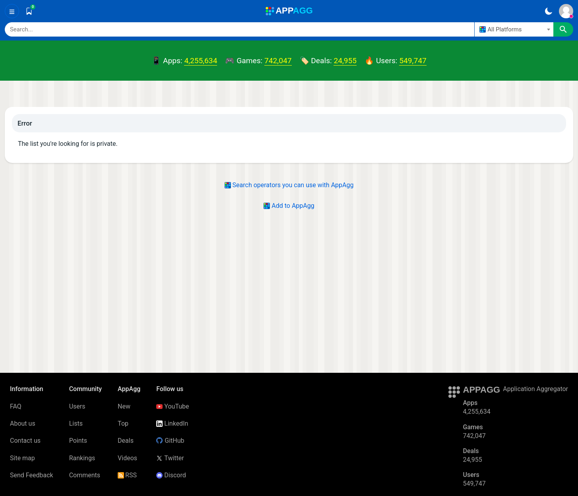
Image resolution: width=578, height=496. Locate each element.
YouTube (172, 406)
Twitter (170, 458)
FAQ (15, 406)
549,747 (412, 60)
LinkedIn (172, 423)
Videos (127, 458)
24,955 (345, 60)
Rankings (82, 458)
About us (22, 423)
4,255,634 (200, 60)
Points (78, 440)
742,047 (277, 60)
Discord (171, 475)
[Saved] (29, 11)
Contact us (25, 440)
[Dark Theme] (548, 11)
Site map (22, 458)
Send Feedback (31, 475)
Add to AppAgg (289, 205)
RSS (127, 475)
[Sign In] (566, 11)
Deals (126, 440)
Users (77, 406)
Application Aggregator (535, 389)
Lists (76, 423)
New (124, 406)
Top (123, 423)
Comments (84, 475)
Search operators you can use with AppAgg (289, 185)
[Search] (239, 29)
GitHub (170, 440)
